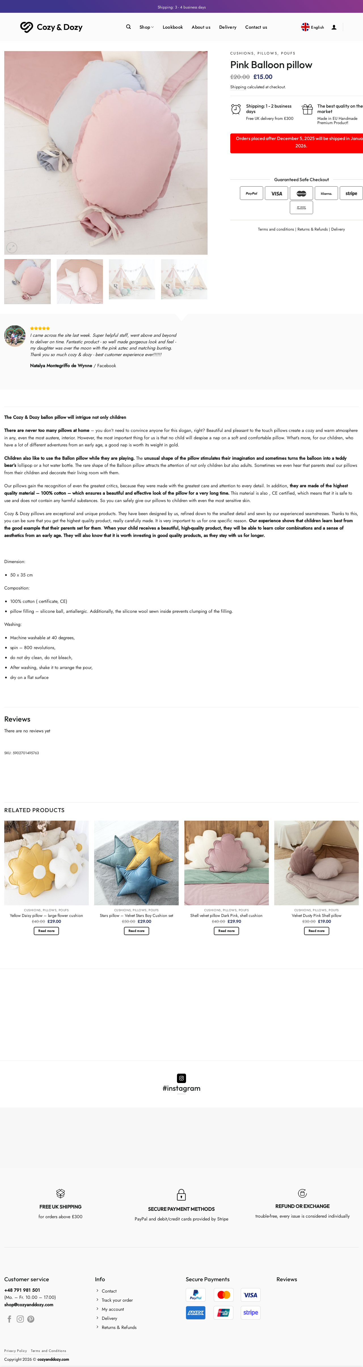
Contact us (256, 27)
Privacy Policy (15, 1350)
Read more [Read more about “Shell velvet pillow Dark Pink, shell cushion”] (226, 931)
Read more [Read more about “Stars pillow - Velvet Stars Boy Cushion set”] (136, 931)
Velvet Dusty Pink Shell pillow (316, 915)
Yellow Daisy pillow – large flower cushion (46, 915)
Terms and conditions (276, 229)
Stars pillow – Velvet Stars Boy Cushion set (136, 915)
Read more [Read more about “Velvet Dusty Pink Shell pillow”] (317, 931)
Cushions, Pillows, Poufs (263, 53)
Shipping (238, 87)
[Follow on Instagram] (181, 1078)
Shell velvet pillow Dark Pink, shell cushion (226, 915)
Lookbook (173, 27)
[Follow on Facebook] (9, 1320)
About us (201, 27)
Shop (147, 27)
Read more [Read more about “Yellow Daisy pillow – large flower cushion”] (46, 931)
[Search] (128, 26)
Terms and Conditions (48, 1350)
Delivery (228, 27)
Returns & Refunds (312, 229)
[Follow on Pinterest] (30, 1320)
